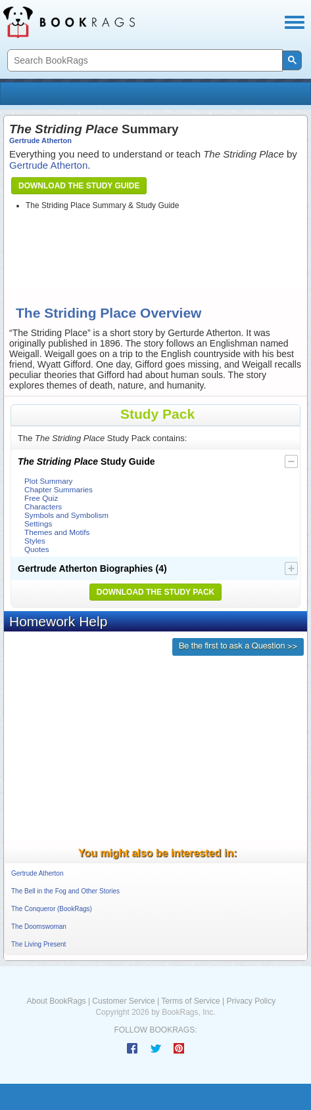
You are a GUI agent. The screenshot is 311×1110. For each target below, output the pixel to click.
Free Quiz (41, 498)
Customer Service (123, 1001)
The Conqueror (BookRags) (51, 908)
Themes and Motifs (56, 532)
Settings (38, 523)
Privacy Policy (250, 1001)
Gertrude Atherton (40, 140)
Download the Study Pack (156, 592)
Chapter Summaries (58, 489)
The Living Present (38, 944)
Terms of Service (190, 1001)
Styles (34, 540)
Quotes (36, 549)
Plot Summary (48, 481)
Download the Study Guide (78, 185)
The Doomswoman (38, 926)
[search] (144, 60)
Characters (43, 506)
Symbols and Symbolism (66, 515)
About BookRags (56, 1001)
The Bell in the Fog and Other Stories (65, 891)
